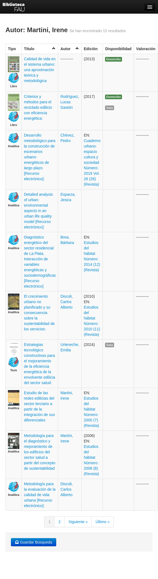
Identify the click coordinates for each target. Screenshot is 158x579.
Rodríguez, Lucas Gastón (69, 102)
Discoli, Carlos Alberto (66, 301)
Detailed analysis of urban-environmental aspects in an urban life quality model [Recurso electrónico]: (38, 210)
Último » (102, 522)
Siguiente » (78, 522)
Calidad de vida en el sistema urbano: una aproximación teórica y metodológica (40, 70)
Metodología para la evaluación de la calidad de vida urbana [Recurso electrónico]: (40, 495)
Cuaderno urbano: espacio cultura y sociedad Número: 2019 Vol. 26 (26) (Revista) (92, 162)
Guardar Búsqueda (33, 542)
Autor (69, 48)
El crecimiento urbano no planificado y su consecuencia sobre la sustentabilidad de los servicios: (39, 312)
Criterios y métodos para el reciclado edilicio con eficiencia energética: (38, 107)
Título (40, 48)
